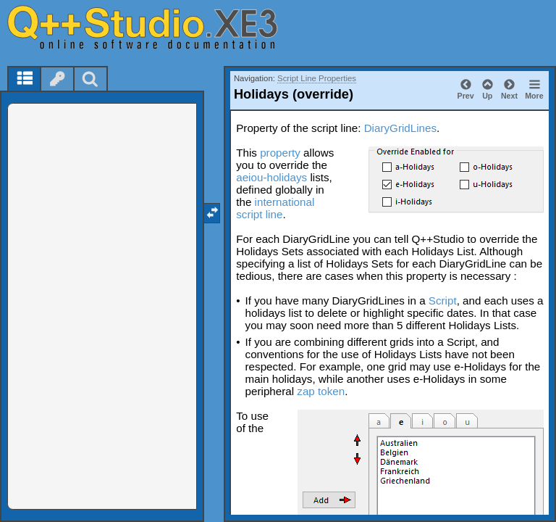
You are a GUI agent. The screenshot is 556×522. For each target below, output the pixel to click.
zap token (321, 391)
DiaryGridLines (400, 128)
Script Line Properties (316, 78)
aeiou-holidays (271, 177)
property (280, 152)
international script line (275, 208)
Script (443, 300)
